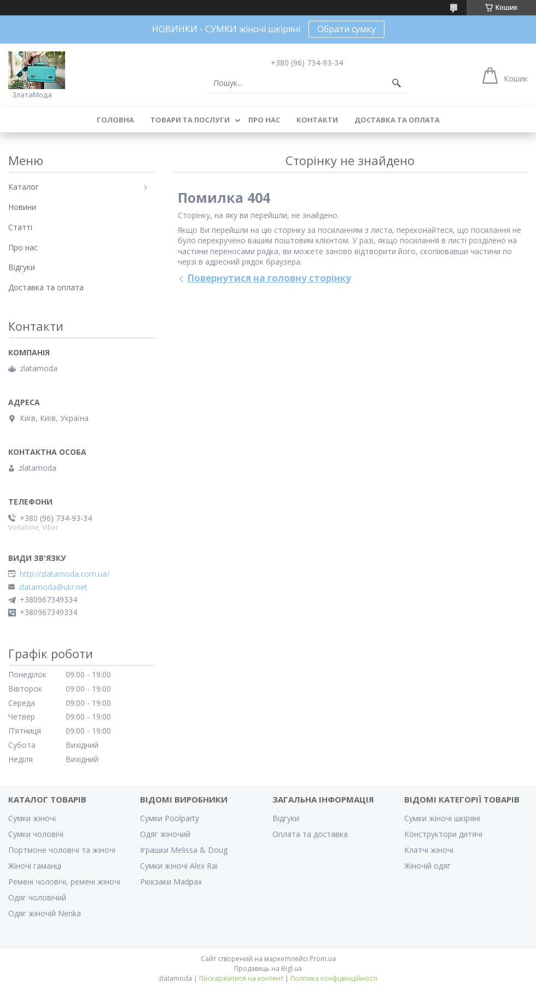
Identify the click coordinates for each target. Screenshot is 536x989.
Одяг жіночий (165, 834)
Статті (20, 227)
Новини (22, 207)
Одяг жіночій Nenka (44, 913)
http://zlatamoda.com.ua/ (64, 574)
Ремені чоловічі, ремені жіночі (64, 881)
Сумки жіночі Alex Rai (179, 866)
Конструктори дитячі (443, 834)
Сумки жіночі (32, 818)
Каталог (23, 187)
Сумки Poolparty (169, 818)
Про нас (264, 120)
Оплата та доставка (310, 834)
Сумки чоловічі (35, 834)
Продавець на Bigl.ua (268, 968)
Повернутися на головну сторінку (269, 278)
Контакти (317, 120)
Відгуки (21, 267)
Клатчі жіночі (428, 850)
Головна (115, 120)
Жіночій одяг (427, 866)
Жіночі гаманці (34, 866)
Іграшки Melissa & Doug (184, 850)
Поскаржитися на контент (241, 978)
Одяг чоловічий (37, 897)
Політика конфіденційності (333, 978)
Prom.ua (323, 958)
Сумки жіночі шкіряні (442, 818)
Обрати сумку (346, 29)
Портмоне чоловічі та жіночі (61, 850)
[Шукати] (396, 83)
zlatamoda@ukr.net (53, 587)
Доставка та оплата (397, 120)
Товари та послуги (190, 120)
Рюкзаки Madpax (171, 881)
